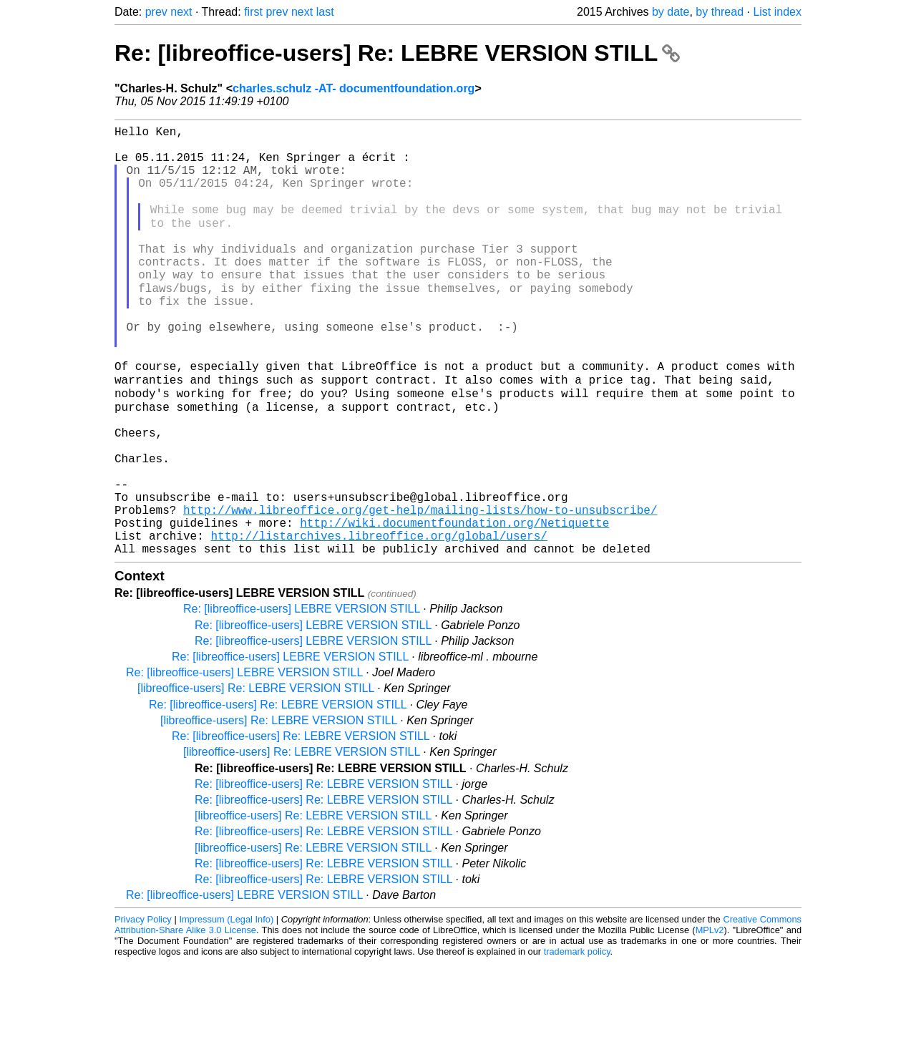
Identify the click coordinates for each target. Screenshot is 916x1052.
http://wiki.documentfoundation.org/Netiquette (454, 606)
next (181, 12)
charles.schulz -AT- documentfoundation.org (353, 88)
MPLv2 (710, 1019)
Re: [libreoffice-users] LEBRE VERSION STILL (301, 698)
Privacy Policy (143, 1008)
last (325, 12)
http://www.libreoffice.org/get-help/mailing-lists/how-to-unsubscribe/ (420, 590)
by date (670, 12)
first (253, 12)
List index (777, 12)
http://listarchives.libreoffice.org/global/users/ (378, 622)
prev (156, 12)
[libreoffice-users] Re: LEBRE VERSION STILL (255, 777)
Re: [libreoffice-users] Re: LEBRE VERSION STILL (397, 53)
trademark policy (577, 1041)
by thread (720, 12)
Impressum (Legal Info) (226, 1008)
